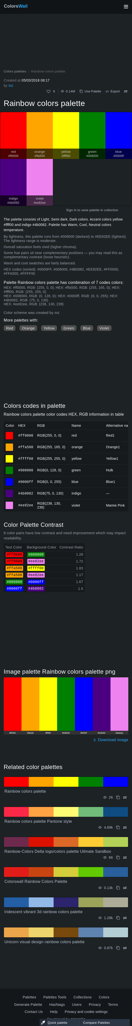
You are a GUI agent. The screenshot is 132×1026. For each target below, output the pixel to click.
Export (112, 91)
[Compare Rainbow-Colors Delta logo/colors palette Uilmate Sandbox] (124, 857)
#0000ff (25, 481)
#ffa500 (25, 447)
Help (54, 1012)
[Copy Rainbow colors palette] (118, 797)
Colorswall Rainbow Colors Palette (35, 881)
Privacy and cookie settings (86, 1012)
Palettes (29, 997)
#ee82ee (25, 505)
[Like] (48, 91)
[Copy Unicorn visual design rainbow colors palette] (118, 948)
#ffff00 (25, 458)
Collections (82, 997)
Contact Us (34, 1012)
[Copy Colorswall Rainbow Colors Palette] (118, 888)
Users (77, 1005)
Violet (104, 328)
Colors (16, 6)
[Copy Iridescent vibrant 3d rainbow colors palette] (118, 918)
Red (9, 328)
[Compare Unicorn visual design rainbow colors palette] (124, 948)
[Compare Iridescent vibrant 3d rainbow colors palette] (124, 918)
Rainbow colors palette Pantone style (38, 821)
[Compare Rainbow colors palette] (125, 91)
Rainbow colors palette (25, 791)
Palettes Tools (54, 997)
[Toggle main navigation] (126, 6)
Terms (113, 1005)
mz (10, 85)
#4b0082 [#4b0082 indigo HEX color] (9, 491)
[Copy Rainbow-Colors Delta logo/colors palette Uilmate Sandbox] (118, 857)
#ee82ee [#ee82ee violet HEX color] (9, 503)
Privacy (95, 1005)
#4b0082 (25, 493)
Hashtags (57, 1005)
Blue (86, 328)
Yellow (49, 328)
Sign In (71, 210)
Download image (110, 740)
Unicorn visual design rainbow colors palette (44, 942)
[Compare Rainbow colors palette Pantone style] (124, 827)
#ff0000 (25, 435)
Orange (28, 328)
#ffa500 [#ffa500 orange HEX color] (9, 445)
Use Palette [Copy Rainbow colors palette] (90, 91)
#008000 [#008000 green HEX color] (9, 468)
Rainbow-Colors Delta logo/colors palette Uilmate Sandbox (57, 851)
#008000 (25, 470)
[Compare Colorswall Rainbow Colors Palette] (124, 888)
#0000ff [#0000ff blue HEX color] (9, 479)
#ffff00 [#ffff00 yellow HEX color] (9, 456)
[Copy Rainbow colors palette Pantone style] (118, 827)
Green (68, 328)
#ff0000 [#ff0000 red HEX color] (9, 433)
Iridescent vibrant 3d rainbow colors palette (43, 912)
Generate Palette (28, 1005)
